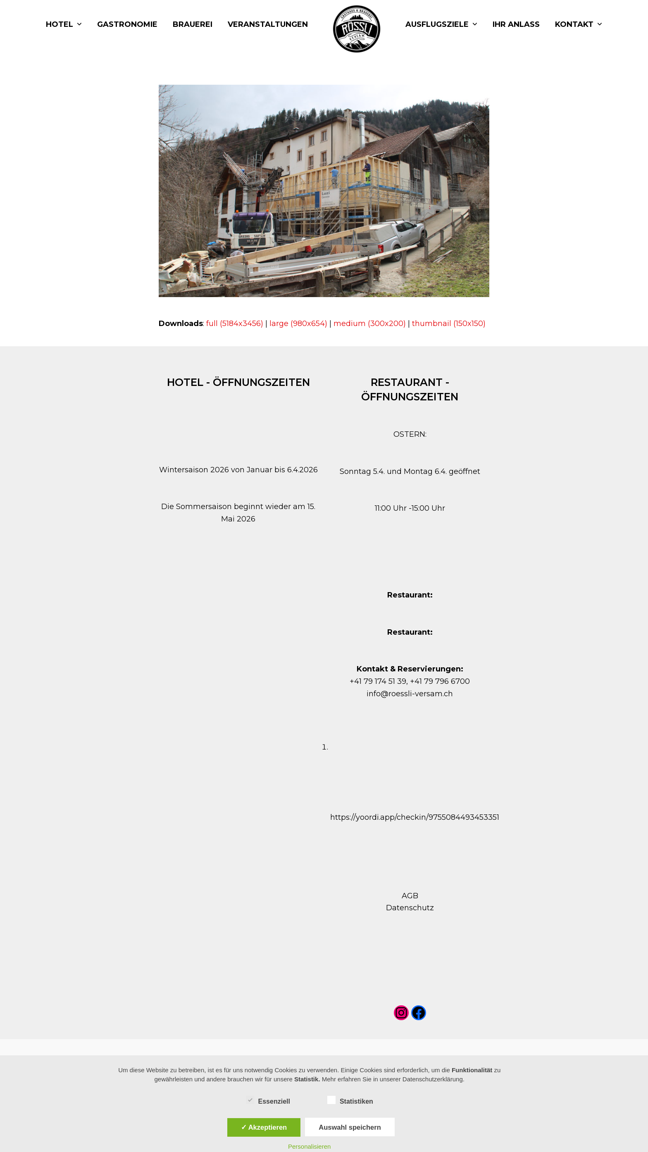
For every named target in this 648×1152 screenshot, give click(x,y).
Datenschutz (410, 907)
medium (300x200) (370, 323)
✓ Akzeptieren (264, 1127)
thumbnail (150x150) (449, 323)
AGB (410, 895)
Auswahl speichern (350, 1127)
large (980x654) (298, 323)
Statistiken (350, 1100)
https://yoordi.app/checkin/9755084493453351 (414, 817)
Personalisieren (309, 1146)
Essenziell (268, 1100)
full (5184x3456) (234, 323)
